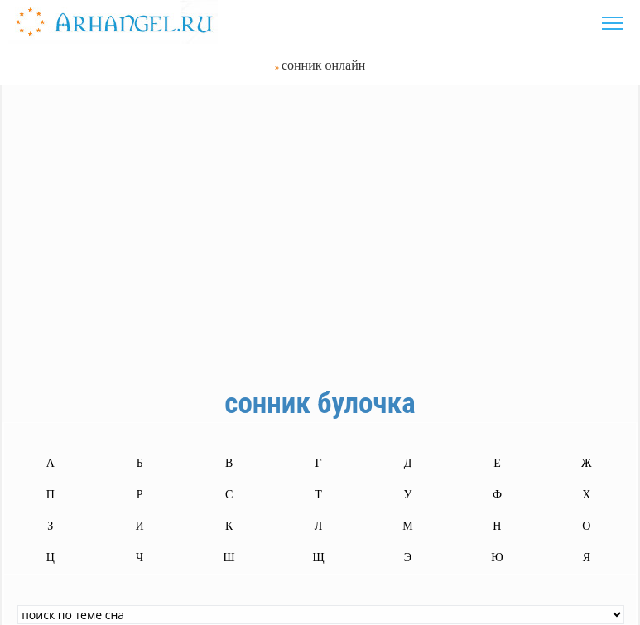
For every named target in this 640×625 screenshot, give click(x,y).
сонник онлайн (323, 65)
